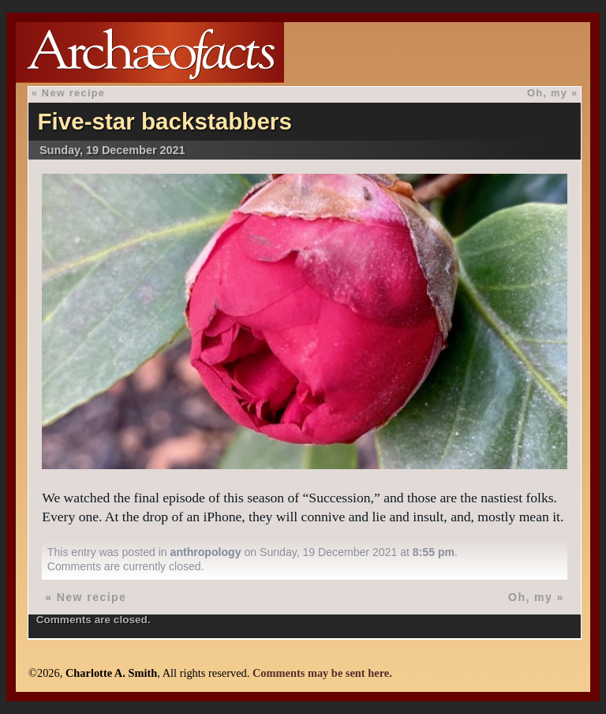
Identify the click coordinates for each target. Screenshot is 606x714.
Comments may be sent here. (322, 673)
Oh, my (547, 93)
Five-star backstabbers (164, 121)
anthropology (205, 552)
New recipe (73, 93)
